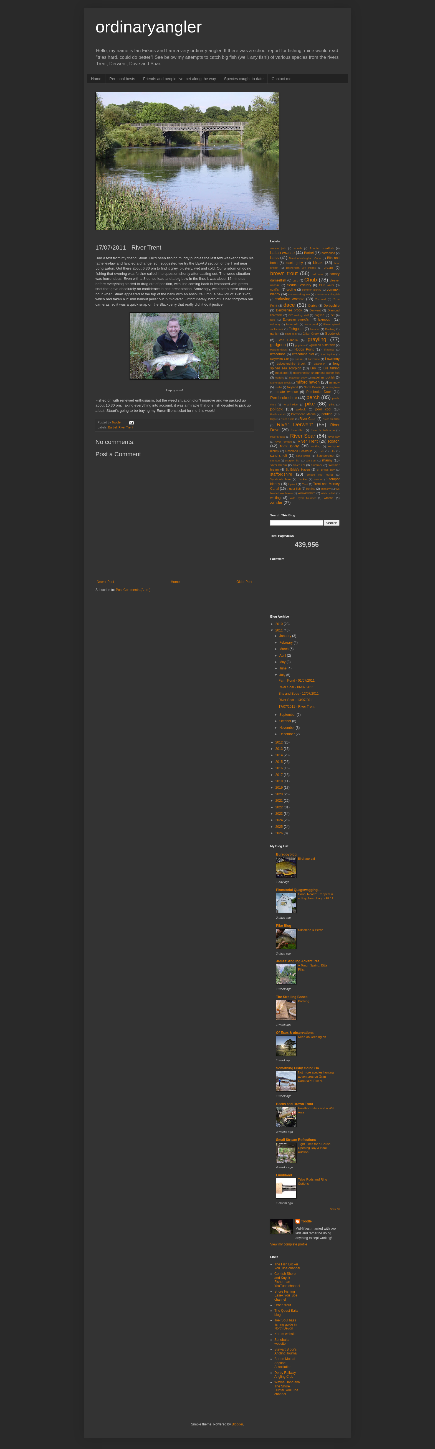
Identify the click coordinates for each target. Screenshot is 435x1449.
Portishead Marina (303, 414)
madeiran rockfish (323, 377)
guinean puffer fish (322, 345)
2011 (279, 630)
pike (310, 404)
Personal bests (122, 79)
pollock (301, 409)
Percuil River (290, 404)
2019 (279, 788)
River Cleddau (331, 418)
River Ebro (297, 430)
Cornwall (321, 299)
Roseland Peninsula (299, 451)
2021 (279, 801)
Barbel (112, 427)
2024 (279, 820)
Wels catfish (328, 493)
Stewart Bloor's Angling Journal (285, 1351)
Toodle (306, 1221)
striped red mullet (320, 474)
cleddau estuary (299, 285)
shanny (327, 460)
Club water (326, 285)
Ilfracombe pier (303, 354)
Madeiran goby (298, 377)
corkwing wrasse (290, 299)
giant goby (291, 333)
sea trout (311, 460)
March (284, 649)
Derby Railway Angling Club (285, 1375)
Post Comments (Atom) (133, 590)
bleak (318, 262)
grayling (317, 339)
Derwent (315, 310)
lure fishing (331, 368)
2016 (279, 768)
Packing (303, 1001)
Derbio (312, 305)
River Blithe (287, 418)
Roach (334, 441)
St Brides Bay (326, 469)
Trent (305, 484)
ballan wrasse (282, 252)
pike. (332, 404)
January (285, 636)
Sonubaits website (281, 1342)
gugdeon (300, 345)
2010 (279, 624)
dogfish (319, 315)
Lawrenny (332, 359)
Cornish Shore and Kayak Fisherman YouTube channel (287, 1280)
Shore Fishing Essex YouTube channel (285, 1295)
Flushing (330, 329)
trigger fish (294, 488)
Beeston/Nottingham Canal (305, 258)
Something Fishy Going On (297, 1068)
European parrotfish (296, 319)
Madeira (279, 377)
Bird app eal (306, 858)
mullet (278, 387)
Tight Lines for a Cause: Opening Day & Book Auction (315, 1148)
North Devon (312, 387)
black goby (294, 263)
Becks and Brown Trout (294, 1104)
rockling (315, 446)
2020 (279, 794)
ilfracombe (277, 354)
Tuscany (326, 488)
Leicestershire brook (291, 363)
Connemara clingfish (327, 294)
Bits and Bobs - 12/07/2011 (299, 694)
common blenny (311, 289)
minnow (334, 382)
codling (291, 289)
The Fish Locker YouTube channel (287, 1266)
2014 (279, 755)
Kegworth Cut (279, 359)
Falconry (275, 324)
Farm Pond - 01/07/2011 (297, 680)
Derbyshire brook (289, 310)
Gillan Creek (311, 333)
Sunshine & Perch (310, 930)
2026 (279, 833)
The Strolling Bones (291, 997)
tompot (318, 479)
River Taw (334, 436)
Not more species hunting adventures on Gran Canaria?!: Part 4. (316, 1076)
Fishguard (296, 329)
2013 (279, 749)
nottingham (333, 387)
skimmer (316, 465)
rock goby (289, 446)
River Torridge (283, 441)
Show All (335, 1209)
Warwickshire (306, 493)
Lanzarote (314, 359)
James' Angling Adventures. (298, 961)
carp (296, 280)
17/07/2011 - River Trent (296, 707)
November (287, 728)
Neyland (292, 387)
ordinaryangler (148, 26)
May (283, 662)
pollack (276, 409)
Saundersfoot (325, 455)
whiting (275, 498)
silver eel (299, 465)
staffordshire (281, 474)
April (283, 656)
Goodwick (332, 334)
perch (313, 397)
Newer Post (105, 582)
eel (333, 315)
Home (96, 79)
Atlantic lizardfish (321, 248)
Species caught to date (244, 79)
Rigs (272, 418)
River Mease (277, 436)
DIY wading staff (299, 315)
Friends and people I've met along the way (179, 79)
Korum (298, 359)
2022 (279, 807)
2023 (279, 814)
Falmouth (292, 324)
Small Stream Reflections (296, 1140)
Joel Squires (327, 354)
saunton (275, 460)
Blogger (237, 1424)
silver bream (278, 465)
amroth (298, 248)
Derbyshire (331, 306)
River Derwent (295, 424)
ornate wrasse (286, 392)
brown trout (284, 273)
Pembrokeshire (283, 397)
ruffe (332, 451)
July (282, 675)
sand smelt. (303, 455)
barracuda (328, 253)
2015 (279, 762)
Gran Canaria (287, 340)
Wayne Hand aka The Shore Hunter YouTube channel (287, 1388)
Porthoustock (278, 414)
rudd (321, 451)
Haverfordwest (278, 349)
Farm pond (311, 324)
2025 (279, 827)
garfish (274, 333)
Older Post (244, 582)
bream (328, 268)
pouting (327, 414)
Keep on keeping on (312, 1037)
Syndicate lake (280, 479)
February (286, 642)
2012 (279, 742)
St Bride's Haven (298, 469)
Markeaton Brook (280, 382)
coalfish (275, 289)
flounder (315, 329)
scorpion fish (292, 460)
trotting (310, 488)
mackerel (281, 372)
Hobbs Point (303, 349)
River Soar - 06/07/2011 (296, 687)
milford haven (307, 382)
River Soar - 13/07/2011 (296, 700)
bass (274, 257)
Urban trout (282, 1305)
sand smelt (278, 456)
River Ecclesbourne (323, 430)
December (287, 734)
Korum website (285, 1334)
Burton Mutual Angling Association (284, 1363)
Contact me (282, 79)
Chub (310, 280)
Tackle (302, 479)
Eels (272, 319)
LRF (313, 368)
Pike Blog (283, 926)
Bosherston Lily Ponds (301, 267)
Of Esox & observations (294, 1033)
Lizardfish (319, 363)
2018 (279, 781)
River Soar (302, 436)
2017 (279, 775)
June (283, 668)
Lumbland (284, 1175)
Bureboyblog (286, 854)
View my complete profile (288, 1244)
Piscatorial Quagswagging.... (298, 890)
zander (276, 502)
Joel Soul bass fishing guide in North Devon (285, 1324)
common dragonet (299, 294)
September (288, 715)
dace (289, 305)
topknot (292, 484)
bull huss (317, 274)
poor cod (323, 409)
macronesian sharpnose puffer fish (316, 372)
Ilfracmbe (328, 349)
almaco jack (278, 248)
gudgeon (278, 344)
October (285, 721)
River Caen (307, 419)
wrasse (328, 497)
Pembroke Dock (318, 392)
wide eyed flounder (303, 497)
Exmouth (324, 319)
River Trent (125, 427)
